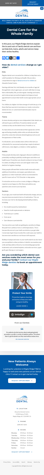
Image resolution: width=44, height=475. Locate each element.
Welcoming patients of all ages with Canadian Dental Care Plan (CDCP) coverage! (22, 21)
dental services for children (26, 80)
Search (23, 462)
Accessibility (16, 462)
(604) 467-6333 (11, 3)
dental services (18, 65)
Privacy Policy (7, 462)
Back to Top (37, 462)
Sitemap (29, 462)
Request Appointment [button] (32, 3)
